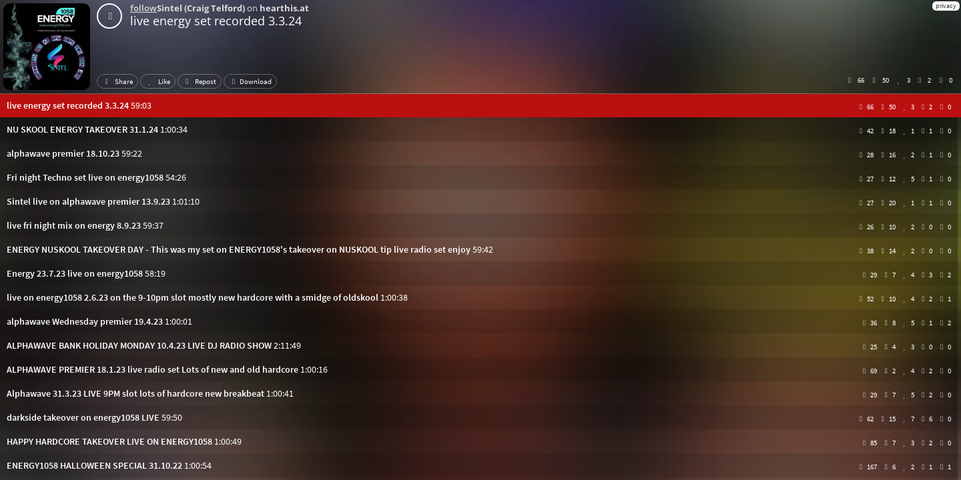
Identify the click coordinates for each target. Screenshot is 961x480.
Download (250, 81)
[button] (480, 105)
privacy (946, 5)
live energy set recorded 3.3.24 (216, 21)
